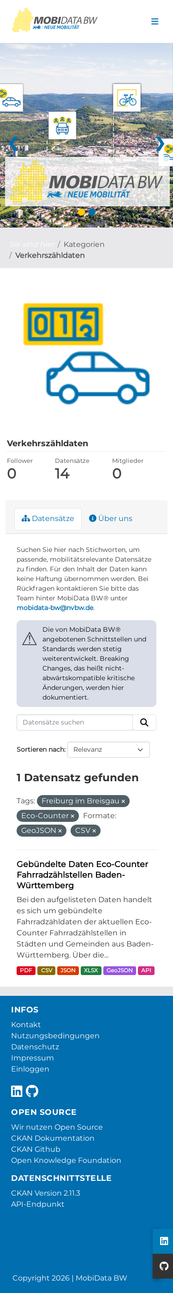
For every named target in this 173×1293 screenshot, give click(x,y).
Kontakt (26, 1024)
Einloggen (30, 1069)
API (146, 970)
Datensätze (48, 518)
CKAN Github (35, 1149)
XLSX (91, 970)
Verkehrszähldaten (50, 255)
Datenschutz (35, 1046)
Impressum (32, 1058)
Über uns (110, 518)
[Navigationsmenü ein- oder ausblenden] (155, 22)
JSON (68, 970)
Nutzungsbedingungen (55, 1035)
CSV (46, 970)
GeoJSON (120, 970)
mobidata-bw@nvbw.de (55, 608)
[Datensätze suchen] (75, 722)
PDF (26, 970)
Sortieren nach (40, 749)
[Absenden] (144, 722)
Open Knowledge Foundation (66, 1160)
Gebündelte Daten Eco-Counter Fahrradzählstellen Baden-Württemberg (82, 874)
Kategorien (84, 244)
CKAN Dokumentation (53, 1138)
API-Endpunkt (38, 1204)
